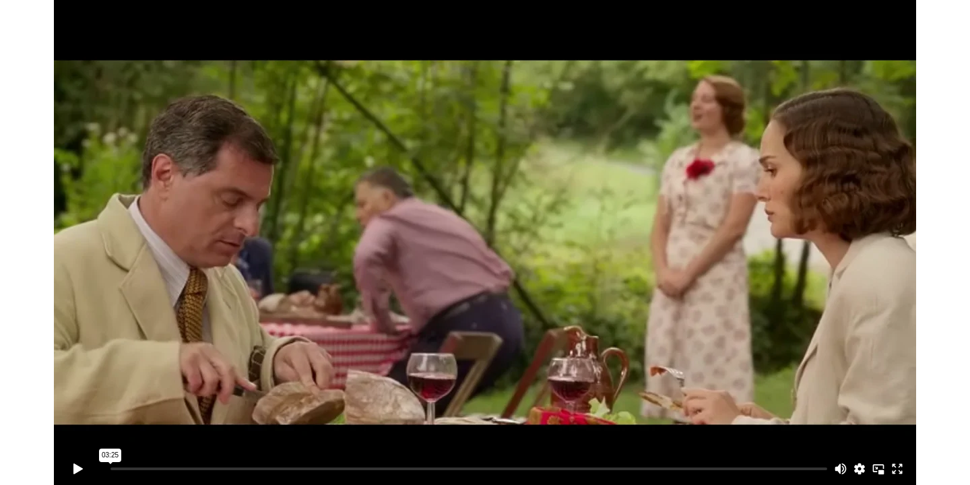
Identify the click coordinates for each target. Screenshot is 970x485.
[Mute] (841, 469)
